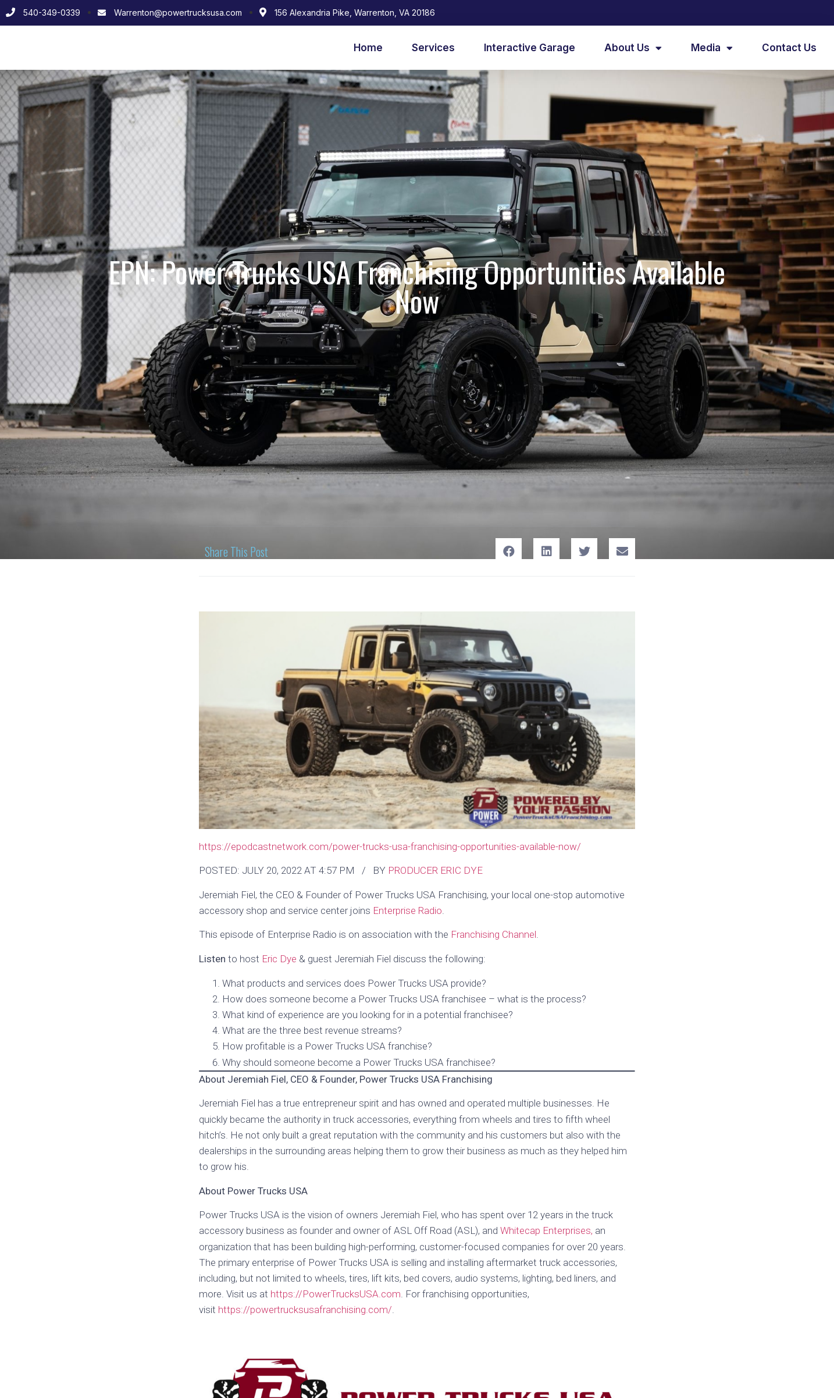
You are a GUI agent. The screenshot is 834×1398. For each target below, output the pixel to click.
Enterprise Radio (407, 910)
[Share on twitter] (584, 551)
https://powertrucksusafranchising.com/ (305, 1309)
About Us (633, 48)
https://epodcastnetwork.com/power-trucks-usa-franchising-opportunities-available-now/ (390, 846)
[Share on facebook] (509, 551)
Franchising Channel (493, 934)
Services (433, 48)
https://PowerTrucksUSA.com (335, 1294)
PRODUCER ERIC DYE (435, 870)
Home (368, 48)
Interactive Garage (529, 48)
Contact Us (789, 48)
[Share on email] (622, 551)
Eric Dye (279, 959)
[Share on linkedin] (546, 551)
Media (712, 48)
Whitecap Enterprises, (546, 1230)
